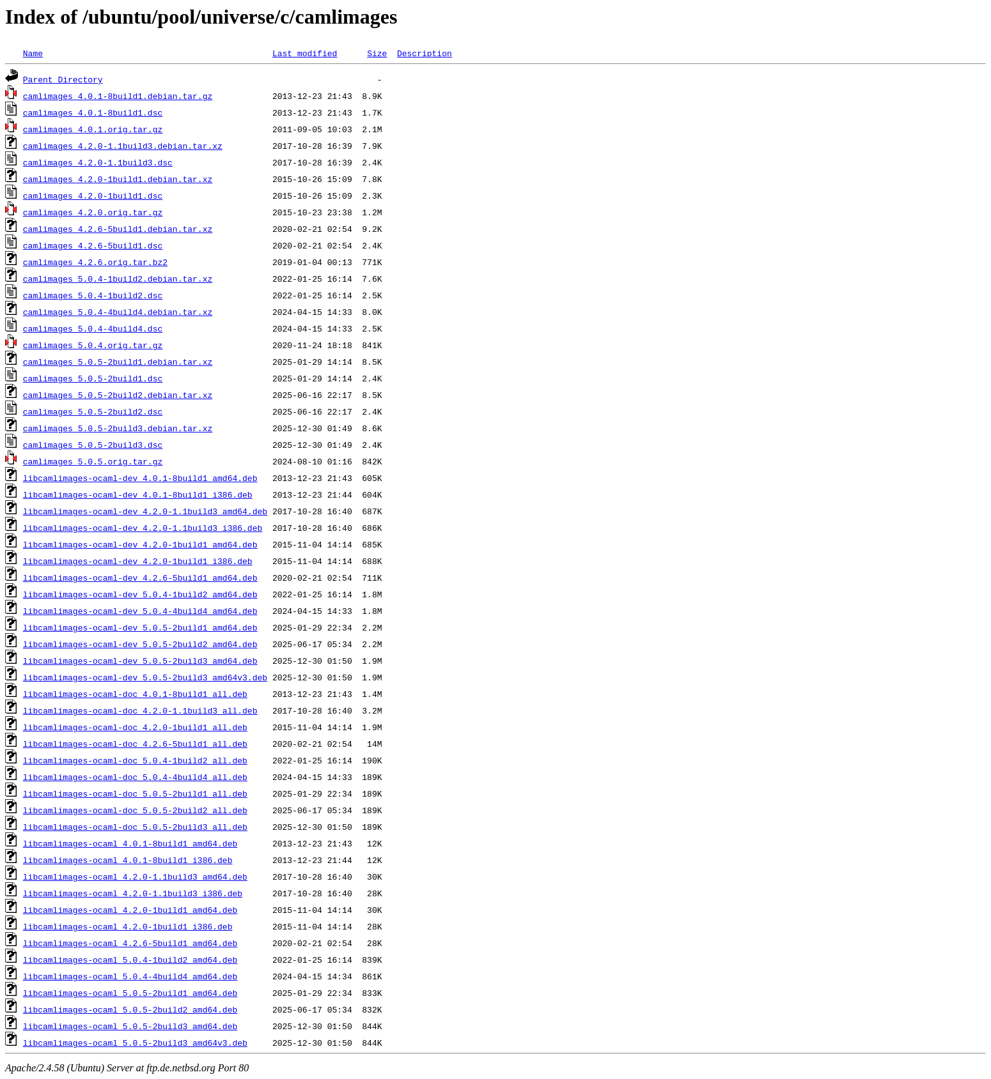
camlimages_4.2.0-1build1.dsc (92, 195)
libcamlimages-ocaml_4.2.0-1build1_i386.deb (128, 926)
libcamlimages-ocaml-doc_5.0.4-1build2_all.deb (135, 760)
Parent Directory (63, 79)
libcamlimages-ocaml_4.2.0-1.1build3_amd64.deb (135, 876)
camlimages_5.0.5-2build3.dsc (92, 444)
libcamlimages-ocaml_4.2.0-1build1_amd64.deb (130, 909)
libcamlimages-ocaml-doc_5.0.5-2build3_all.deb (135, 826)
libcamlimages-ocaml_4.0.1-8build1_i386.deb (128, 860)
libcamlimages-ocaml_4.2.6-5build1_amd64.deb (130, 943)
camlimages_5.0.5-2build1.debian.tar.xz (117, 361)
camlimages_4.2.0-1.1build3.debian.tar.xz (122, 145)
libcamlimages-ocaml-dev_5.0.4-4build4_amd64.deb (140, 610)
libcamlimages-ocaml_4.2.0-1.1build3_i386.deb (132, 893)
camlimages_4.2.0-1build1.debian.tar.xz (117, 179)
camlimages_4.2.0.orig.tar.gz (92, 212)
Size (377, 53)
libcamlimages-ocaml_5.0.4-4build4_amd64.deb (130, 976)
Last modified (304, 53)
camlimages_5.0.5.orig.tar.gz (92, 461)
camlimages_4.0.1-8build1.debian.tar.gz (117, 96)
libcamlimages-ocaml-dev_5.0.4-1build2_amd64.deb (140, 594)
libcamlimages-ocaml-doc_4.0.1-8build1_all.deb (135, 694)
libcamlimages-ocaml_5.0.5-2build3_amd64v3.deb (135, 1042)
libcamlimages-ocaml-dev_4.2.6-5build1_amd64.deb (140, 577)
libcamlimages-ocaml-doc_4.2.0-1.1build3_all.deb (140, 710)
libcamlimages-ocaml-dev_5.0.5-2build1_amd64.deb (140, 627)
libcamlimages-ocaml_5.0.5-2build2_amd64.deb (130, 1009)
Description (424, 53)
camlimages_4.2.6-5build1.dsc (92, 245)
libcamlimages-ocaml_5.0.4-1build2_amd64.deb (130, 959)
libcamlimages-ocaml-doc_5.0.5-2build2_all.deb (135, 810)
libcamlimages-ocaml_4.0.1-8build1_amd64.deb (130, 843)
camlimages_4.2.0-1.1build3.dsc (98, 162)
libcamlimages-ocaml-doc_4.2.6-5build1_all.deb (135, 743)
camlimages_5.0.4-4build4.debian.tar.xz (117, 312)
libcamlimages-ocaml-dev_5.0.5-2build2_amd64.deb (140, 644)
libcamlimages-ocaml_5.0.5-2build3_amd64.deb (130, 1026)
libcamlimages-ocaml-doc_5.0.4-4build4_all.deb (135, 777)
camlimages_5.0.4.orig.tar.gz (92, 345)
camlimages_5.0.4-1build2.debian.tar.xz (117, 278)
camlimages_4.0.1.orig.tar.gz (92, 129)
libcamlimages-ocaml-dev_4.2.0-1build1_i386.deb (138, 561)
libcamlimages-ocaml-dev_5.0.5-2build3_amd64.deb (140, 660)
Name (33, 53)
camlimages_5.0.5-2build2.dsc (92, 411)
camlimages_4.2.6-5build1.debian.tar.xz (117, 228)
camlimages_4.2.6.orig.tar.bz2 (95, 262)
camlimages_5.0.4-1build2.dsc (92, 295)
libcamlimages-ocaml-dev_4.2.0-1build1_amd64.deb (140, 544)
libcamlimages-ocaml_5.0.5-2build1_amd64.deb (130, 993)
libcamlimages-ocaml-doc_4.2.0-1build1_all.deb (135, 727)
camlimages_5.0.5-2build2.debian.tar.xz (117, 395)
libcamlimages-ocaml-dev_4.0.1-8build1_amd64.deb (140, 478)
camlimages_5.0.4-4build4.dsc (92, 328)
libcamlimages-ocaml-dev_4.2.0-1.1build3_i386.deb (142, 527)
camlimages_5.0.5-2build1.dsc (92, 378)
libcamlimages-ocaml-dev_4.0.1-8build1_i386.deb (138, 494)
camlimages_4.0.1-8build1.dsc (92, 112)
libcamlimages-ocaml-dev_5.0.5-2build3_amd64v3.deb (145, 677)
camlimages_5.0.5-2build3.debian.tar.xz (117, 428)
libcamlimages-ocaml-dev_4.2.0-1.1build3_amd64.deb (145, 511)
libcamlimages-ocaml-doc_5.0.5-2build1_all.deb (135, 793)
